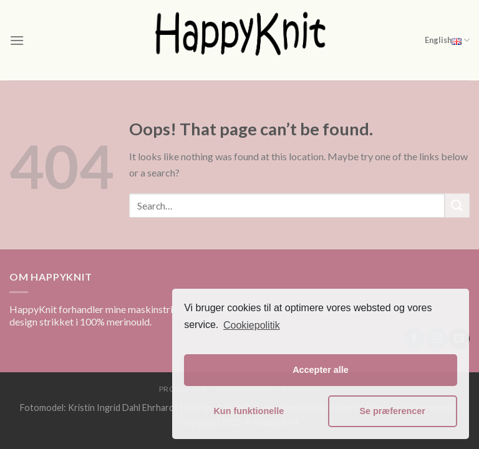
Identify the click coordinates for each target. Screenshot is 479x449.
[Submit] (457, 205)
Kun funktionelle (248, 411)
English (447, 40)
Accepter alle (321, 370)
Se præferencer (392, 411)
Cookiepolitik (251, 325)
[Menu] (16, 40)
